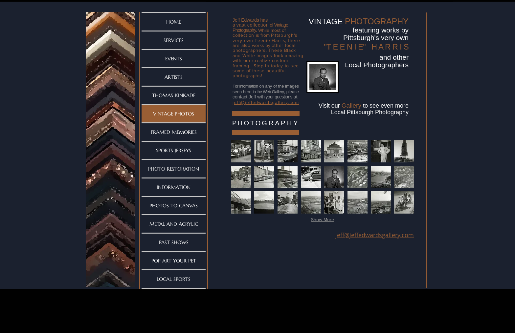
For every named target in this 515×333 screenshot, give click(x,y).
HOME (173, 22)
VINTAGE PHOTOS (173, 114)
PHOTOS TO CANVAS (173, 205)
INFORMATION (173, 187)
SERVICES (174, 40)
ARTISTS (174, 77)
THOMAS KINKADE (173, 95)
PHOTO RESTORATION (173, 169)
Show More (322, 219)
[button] (241, 151)
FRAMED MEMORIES (174, 132)
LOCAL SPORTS (173, 279)
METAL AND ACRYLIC (173, 224)
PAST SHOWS (174, 242)
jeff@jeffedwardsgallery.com (374, 235)
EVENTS (173, 58)
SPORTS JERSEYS (173, 150)
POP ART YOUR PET (173, 261)
